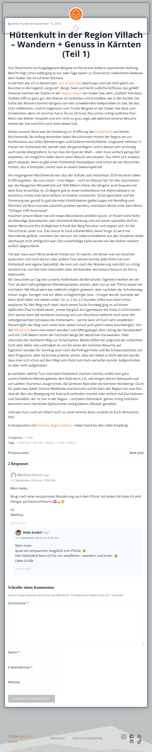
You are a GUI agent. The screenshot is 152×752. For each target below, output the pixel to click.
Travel (29, 437)
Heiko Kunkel (32, 532)
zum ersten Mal (69, 83)
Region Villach (71, 93)
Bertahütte (123, 325)
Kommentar (18, 603)
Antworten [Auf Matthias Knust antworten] (18, 522)
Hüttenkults (103, 131)
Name (13, 652)
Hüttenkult (24, 442)
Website (14, 682)
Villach (70, 442)
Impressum (57, 737)
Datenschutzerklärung (87, 737)
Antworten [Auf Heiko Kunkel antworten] (22, 568)
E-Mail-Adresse (20, 667)
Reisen (49, 442)
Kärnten (43, 425)
